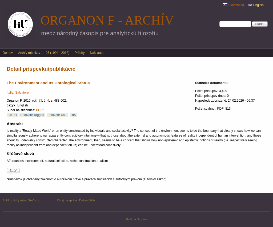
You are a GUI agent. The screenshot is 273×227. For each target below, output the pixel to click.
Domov (8, 53)
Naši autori (97, 53)
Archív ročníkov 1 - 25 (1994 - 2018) (43, 53)
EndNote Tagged (32, 115)
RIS (73, 115)
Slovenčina (233, 5)
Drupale (142, 219)
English (256, 5)
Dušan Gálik (87, 200)
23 (40, 100)
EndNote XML (57, 115)
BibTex (12, 115)
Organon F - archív (107, 20)
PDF (39, 110)
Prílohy (80, 53)
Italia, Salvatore (18, 92)
